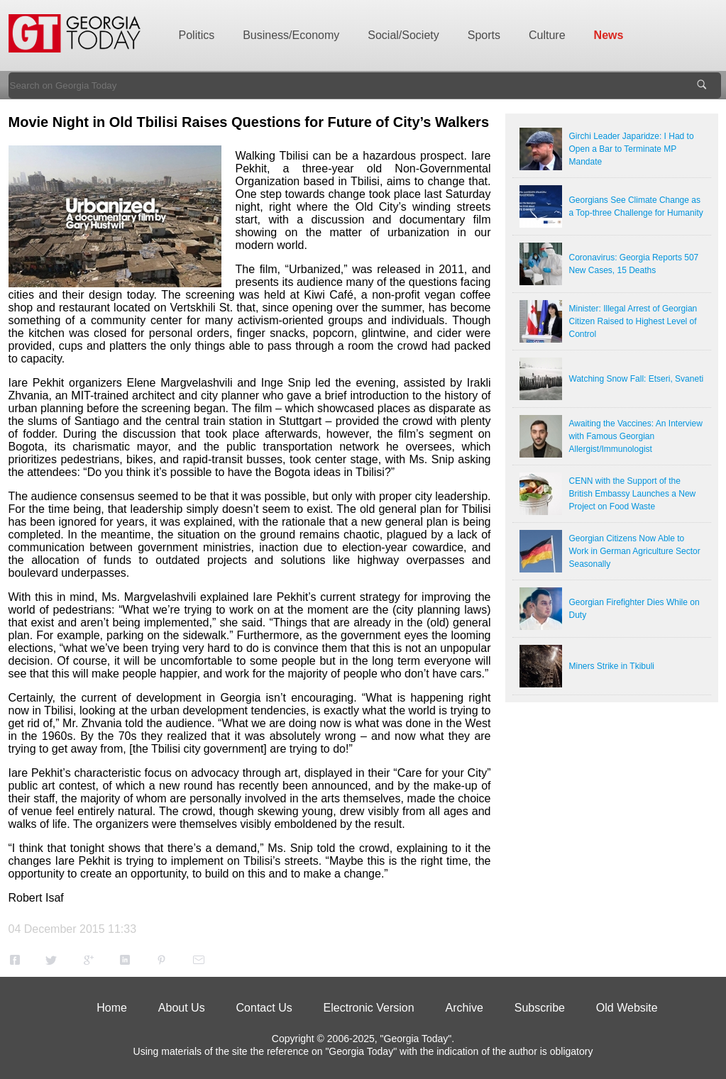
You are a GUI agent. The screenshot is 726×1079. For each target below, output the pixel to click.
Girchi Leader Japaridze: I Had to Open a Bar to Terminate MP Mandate (631, 149)
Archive (464, 1008)
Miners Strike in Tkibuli (611, 666)
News (609, 35)
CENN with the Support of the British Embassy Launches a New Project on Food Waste (632, 493)
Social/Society (403, 35)
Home (112, 1008)
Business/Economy (291, 35)
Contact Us (264, 1008)
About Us (181, 1008)
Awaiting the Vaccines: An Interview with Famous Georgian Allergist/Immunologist (636, 436)
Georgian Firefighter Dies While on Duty (634, 608)
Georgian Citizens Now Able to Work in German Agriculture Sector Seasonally (634, 551)
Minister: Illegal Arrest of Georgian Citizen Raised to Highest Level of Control (633, 321)
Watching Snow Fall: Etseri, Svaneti (636, 379)
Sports (484, 35)
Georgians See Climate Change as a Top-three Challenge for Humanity (636, 206)
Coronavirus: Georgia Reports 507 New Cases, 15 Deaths (634, 264)
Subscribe (540, 1008)
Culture (547, 35)
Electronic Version (369, 1008)
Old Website (627, 1008)
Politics (197, 35)
